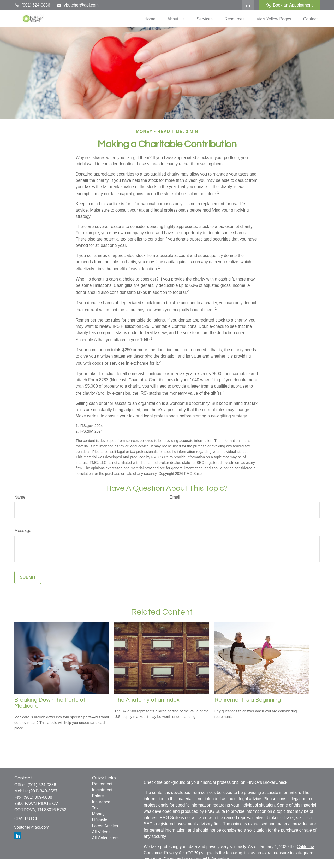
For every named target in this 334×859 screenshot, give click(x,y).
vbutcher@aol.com (78, 5)
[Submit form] (27, 577)
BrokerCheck (275, 782)
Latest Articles (105, 826)
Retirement (102, 784)
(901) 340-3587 (43, 791)
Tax (95, 808)
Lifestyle (100, 820)
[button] (150, 19)
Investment (102, 790)
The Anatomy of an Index (147, 700)
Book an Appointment (289, 5)
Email (175, 497)
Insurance (101, 802)
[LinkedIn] (248, 5)
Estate (98, 796)
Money (98, 814)
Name (20, 497)
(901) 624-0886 (32, 5)
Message (22, 530)
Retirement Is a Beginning (247, 700)
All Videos (101, 832)
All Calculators (105, 838)
